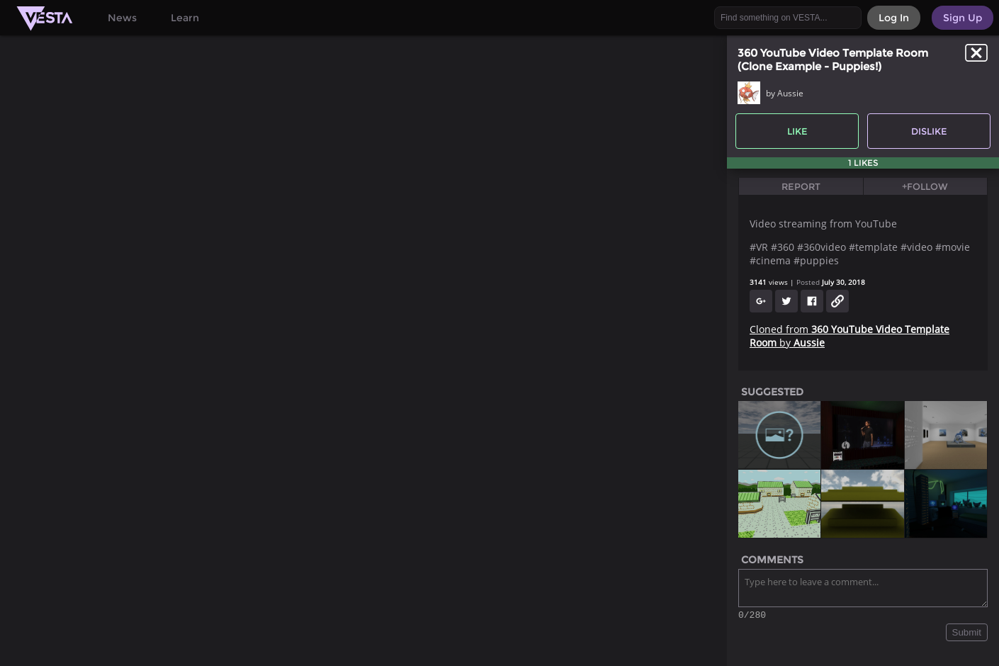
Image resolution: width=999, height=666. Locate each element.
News (122, 17)
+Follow (925, 186)
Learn (185, 17)
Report (800, 186)
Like (797, 131)
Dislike (929, 131)
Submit (966, 634)
